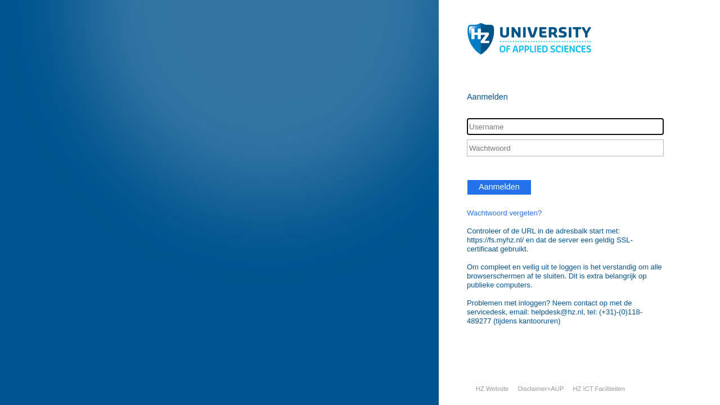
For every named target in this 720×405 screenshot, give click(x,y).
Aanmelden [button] (499, 186)
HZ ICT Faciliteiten (599, 388)
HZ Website (492, 388)
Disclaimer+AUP (541, 388)
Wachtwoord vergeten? (504, 213)
